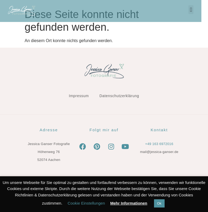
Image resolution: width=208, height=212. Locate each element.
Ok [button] (159, 203)
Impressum (79, 96)
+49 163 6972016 (159, 144)
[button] (197, 9)
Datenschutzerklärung (119, 96)
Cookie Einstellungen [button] (86, 203)
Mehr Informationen (128, 203)
